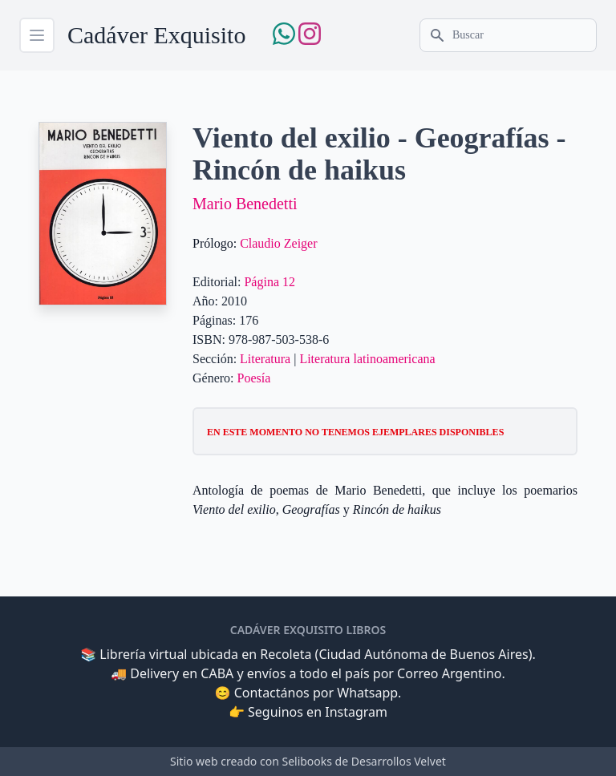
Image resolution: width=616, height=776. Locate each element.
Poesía (254, 378)
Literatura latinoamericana (367, 359)
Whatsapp (367, 692)
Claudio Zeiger (278, 243)
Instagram (356, 712)
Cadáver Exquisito (156, 35)
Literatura (265, 359)
